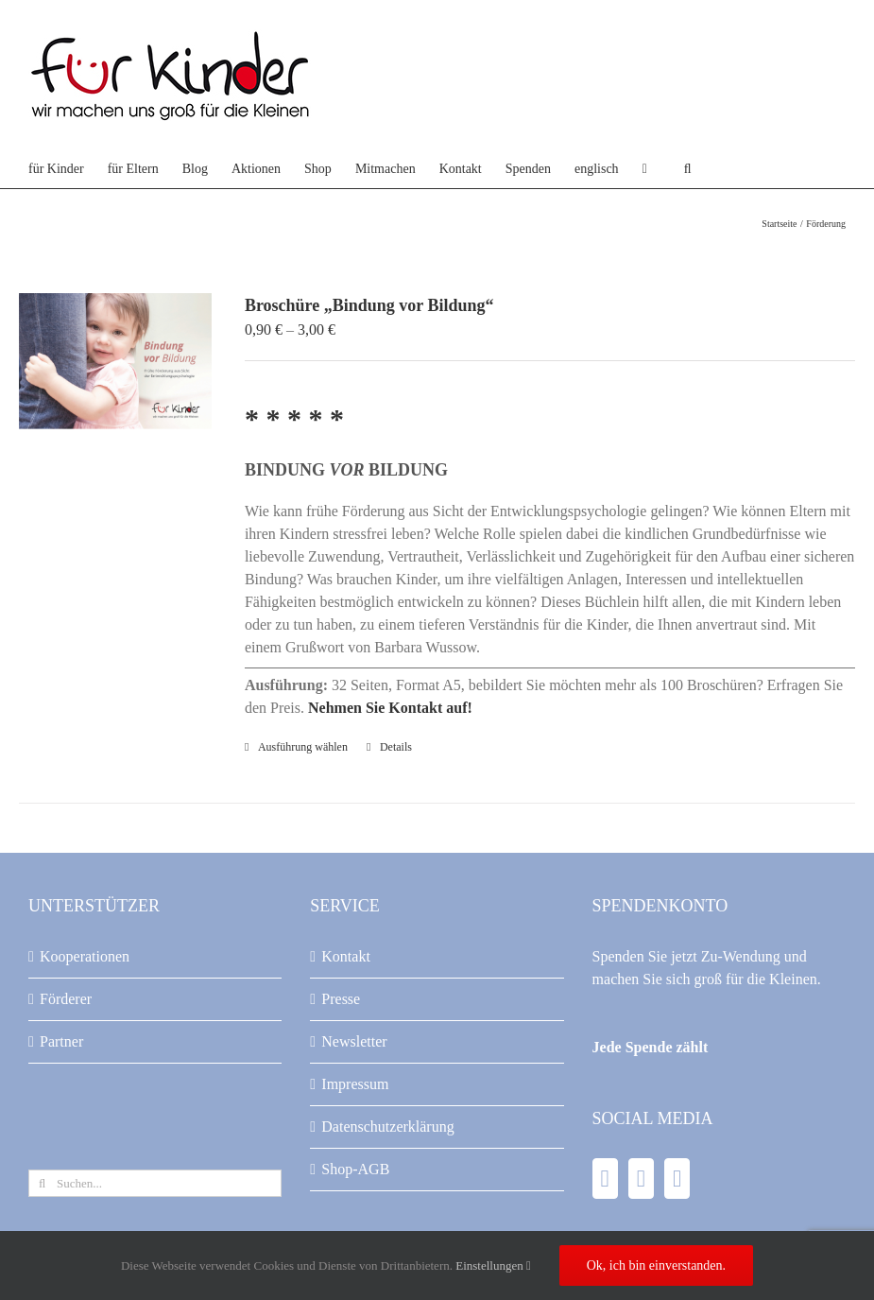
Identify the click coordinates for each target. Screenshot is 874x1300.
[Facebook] (605, 1178)
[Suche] (42, 1183)
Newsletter (353, 1041)
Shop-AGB (355, 1169)
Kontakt (345, 956)
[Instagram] (677, 1178)
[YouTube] (641, 1178)
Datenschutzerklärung (387, 1126)
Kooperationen (84, 956)
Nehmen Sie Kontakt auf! (390, 708)
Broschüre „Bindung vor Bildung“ (369, 305)
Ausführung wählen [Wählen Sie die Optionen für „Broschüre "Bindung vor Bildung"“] (303, 747)
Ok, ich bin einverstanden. (656, 1265)
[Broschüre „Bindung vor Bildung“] (115, 361)
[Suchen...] (155, 1183)
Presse (340, 999)
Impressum (354, 1084)
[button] (688, 169)
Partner (61, 1041)
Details (396, 747)
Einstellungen (493, 1265)
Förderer (66, 999)
